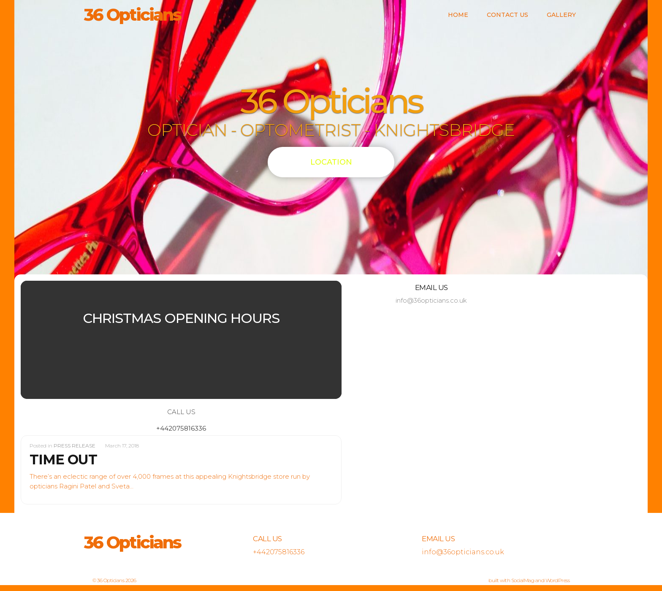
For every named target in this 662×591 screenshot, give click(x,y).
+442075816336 (181, 428)
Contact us (507, 15)
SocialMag (522, 580)
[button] (45, 340)
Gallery (561, 15)
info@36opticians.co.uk (431, 300)
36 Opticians (132, 14)
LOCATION (331, 162)
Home (458, 15)
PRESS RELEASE (74, 445)
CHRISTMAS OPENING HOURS (181, 318)
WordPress (557, 580)
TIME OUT (63, 459)
